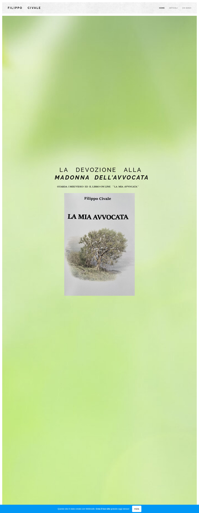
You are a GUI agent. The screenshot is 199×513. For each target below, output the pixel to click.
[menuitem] (164, 7)
